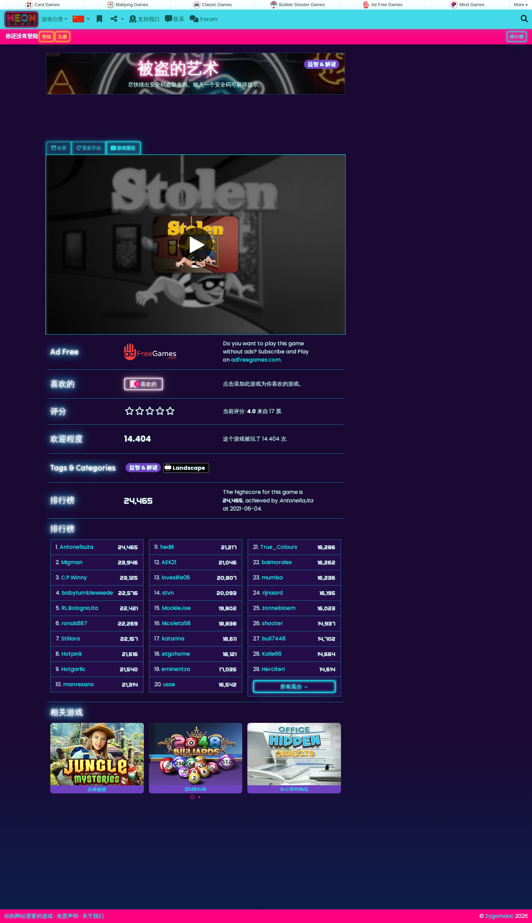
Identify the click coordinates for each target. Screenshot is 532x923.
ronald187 (74, 623)
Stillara (70, 638)
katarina (173, 638)
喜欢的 (143, 384)
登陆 (46, 37)
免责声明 (67, 916)
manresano (78, 684)
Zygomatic (499, 916)
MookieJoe (176, 608)
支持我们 (144, 19)
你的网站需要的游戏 (28, 916)
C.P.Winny (74, 577)
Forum (203, 19)
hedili (167, 547)
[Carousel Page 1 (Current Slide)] (192, 797)
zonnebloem (279, 608)
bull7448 (274, 638)
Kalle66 (272, 654)
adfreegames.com (256, 360)
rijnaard (272, 593)
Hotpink (71, 654)
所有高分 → (294, 686)
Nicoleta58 (176, 623)
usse (169, 684)
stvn (168, 593)
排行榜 (517, 37)
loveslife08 (176, 577)
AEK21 (169, 562)
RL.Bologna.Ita (79, 608)
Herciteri (273, 669)
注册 (62, 37)
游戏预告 (123, 148)
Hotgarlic (73, 669)
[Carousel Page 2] (199, 797)
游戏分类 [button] (52, 19)
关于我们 (93, 916)
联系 (174, 19)
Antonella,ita (76, 547)
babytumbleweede (87, 593)
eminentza (176, 669)
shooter (272, 623)
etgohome (176, 654)
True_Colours (278, 547)
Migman (71, 562)
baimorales (277, 562)
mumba (272, 577)
